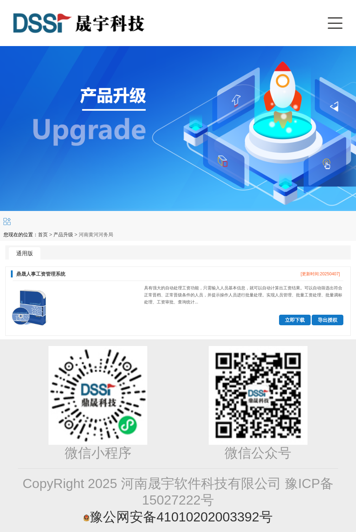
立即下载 (295, 320)
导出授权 (327, 320)
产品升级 (63, 234)
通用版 (24, 253)
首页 (43, 234)
